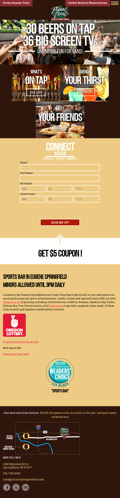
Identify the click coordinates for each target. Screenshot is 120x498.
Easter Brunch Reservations (87, 3)
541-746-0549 (11, 473)
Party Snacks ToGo (16, 3)
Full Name (26, 172)
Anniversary (28, 193)
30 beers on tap (12, 302)
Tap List (36, 92)
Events (60, 129)
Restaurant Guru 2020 (16, 354)
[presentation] (60, 210)
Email (23, 162)
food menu (55, 305)
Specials (85, 92)
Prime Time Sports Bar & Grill (21, 341)
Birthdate (26, 183)
